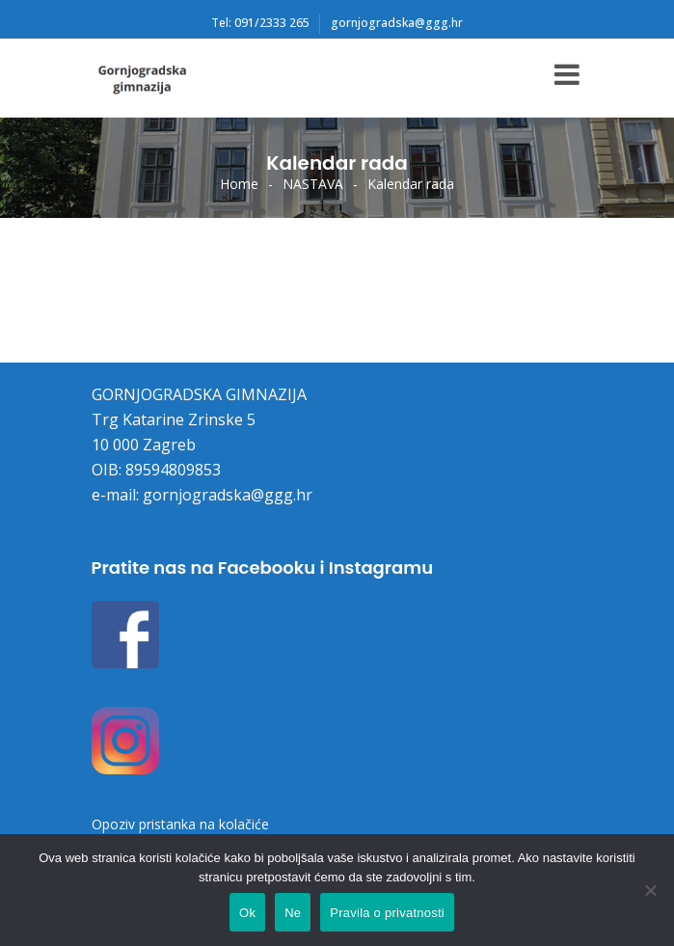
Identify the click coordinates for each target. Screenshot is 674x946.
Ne (292, 912)
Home (239, 184)
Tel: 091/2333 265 (260, 22)
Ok (247, 912)
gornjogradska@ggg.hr (397, 22)
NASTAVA (313, 184)
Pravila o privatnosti (387, 912)
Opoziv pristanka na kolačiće (180, 824)
